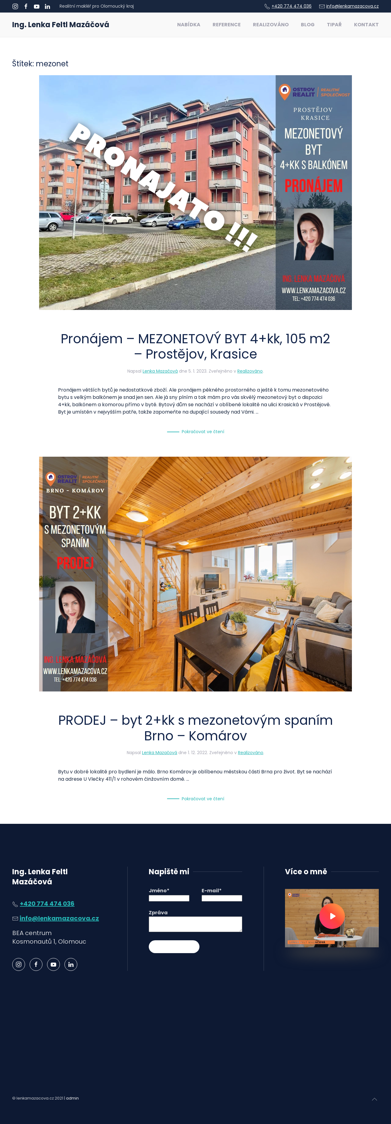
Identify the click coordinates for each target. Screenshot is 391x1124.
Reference (227, 24)
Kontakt (366, 24)
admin (72, 1098)
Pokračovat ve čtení (203, 432)
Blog (308, 24)
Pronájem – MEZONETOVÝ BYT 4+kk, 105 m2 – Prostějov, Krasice (195, 346)
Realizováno (271, 24)
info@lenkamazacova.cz (352, 6)
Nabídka (188, 24)
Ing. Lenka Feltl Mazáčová (60, 25)
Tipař (334, 24)
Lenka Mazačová (160, 371)
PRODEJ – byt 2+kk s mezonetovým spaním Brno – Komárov (195, 728)
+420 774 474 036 (292, 6)
